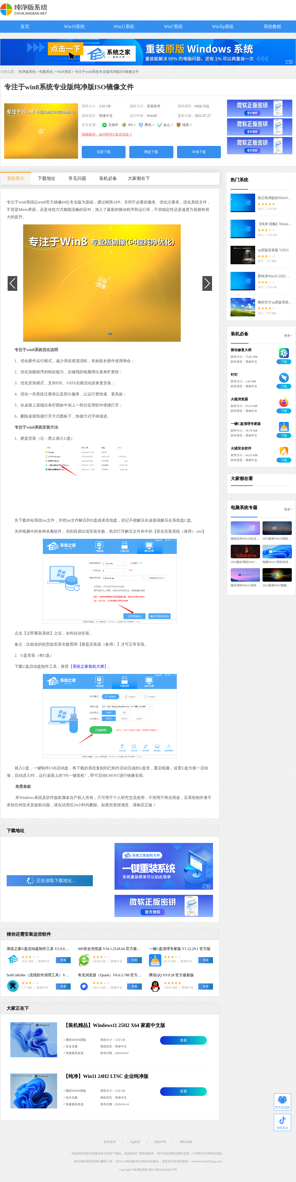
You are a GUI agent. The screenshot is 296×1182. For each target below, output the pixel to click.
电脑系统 (46, 72)
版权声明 (160, 1142)
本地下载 (199, 152)
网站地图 (186, 1142)
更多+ (288, 335)
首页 (24, 26)
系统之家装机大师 (88, 666)
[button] (109, 334)
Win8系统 (64, 72)
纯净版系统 (140, 1169)
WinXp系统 (223, 26)
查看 (183, 1040)
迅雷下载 (104, 152)
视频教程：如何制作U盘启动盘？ (107, 134)
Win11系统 (124, 26)
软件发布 (110, 1142)
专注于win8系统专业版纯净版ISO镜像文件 (107, 72)
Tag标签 (135, 1142)
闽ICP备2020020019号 (163, 1169)
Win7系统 (173, 26)
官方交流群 (282, 1102)
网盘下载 (151, 152)
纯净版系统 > (28, 72)
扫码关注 (282, 1123)
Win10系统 (74, 26)
